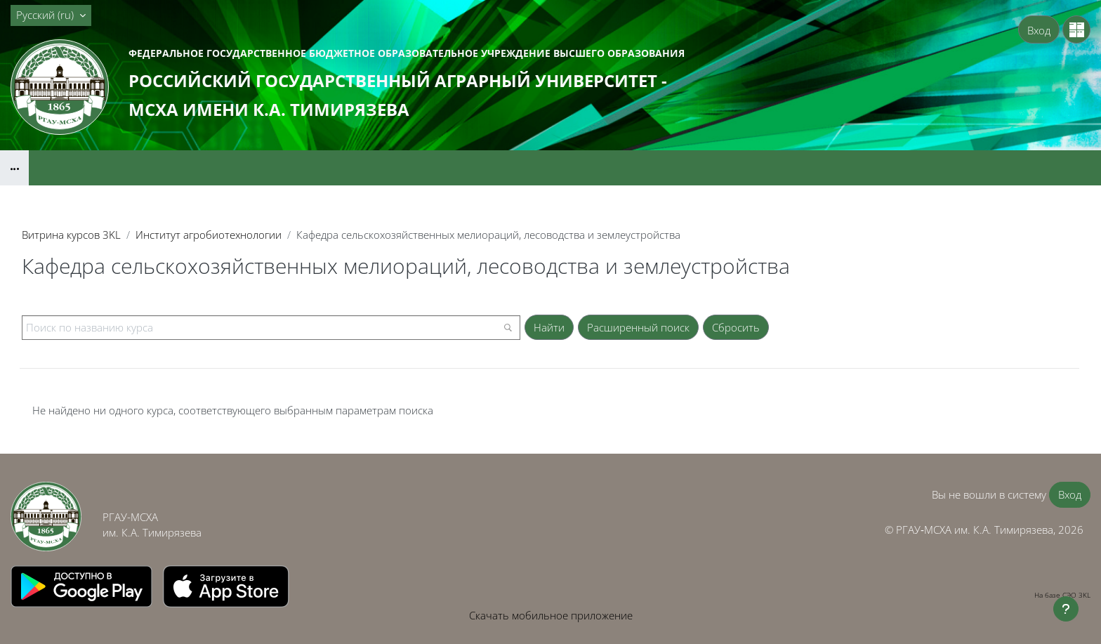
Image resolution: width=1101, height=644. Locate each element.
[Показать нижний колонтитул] (1066, 609)
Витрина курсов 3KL (71, 235)
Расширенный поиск (638, 327)
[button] (51, 15)
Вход (1038, 30)
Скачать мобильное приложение (551, 615)
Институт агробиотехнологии (209, 235)
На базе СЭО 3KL (1062, 595)
